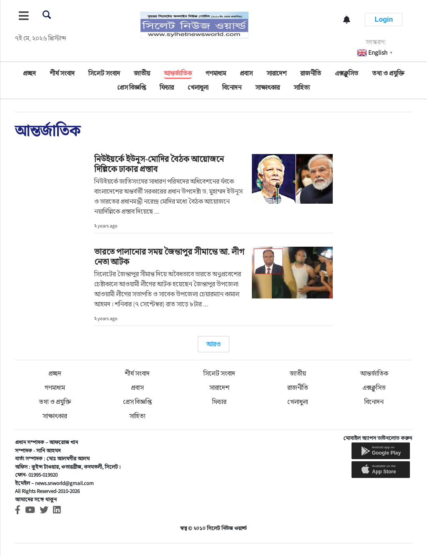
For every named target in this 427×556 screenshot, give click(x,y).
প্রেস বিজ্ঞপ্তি (131, 87)
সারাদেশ (276, 73)
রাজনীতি (310, 73)
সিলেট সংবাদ (104, 73)
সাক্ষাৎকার (267, 87)
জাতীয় (142, 73)
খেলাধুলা (198, 87)
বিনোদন (231, 87)
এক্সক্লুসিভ (346, 73)
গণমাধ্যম (216, 73)
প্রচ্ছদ (29, 73)
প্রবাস (246, 73)
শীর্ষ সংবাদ (62, 73)
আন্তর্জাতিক (178, 73)
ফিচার (167, 87)
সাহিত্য (302, 87)
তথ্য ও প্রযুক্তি (388, 73)
